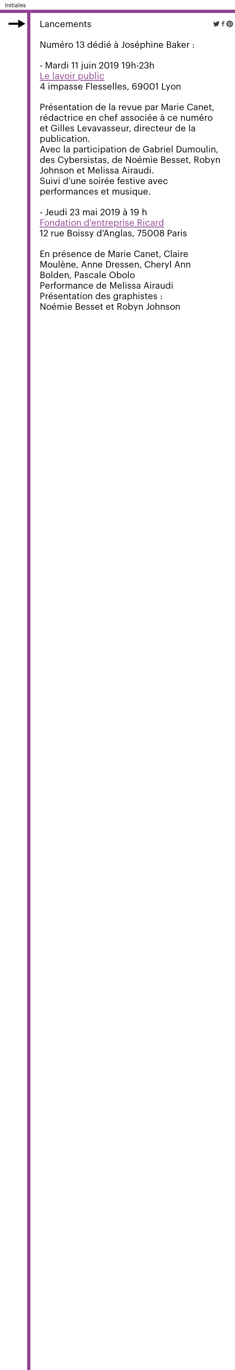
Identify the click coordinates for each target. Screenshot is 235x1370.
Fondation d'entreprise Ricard (102, 223)
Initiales (15, 6)
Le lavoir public (72, 76)
